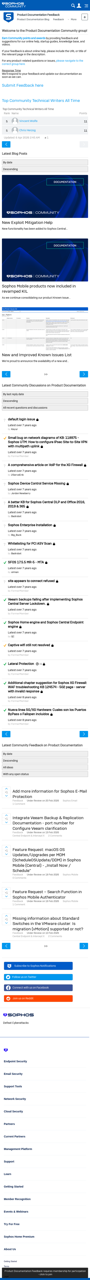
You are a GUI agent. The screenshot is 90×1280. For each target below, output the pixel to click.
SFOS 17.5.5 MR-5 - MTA (26, 562)
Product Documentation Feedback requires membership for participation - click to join (45, 1272)
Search (73, 5)
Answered (5, 562)
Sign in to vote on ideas (6, 789)
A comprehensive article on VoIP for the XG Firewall (45, 465)
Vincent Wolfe (28, 121)
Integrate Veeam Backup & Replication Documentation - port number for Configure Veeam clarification (48, 823)
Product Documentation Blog (33, 19)
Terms (6, 1266)
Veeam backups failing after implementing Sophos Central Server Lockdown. (45, 601)
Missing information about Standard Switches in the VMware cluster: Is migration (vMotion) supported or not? (48, 923)
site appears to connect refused (31, 581)
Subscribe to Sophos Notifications (31, 966)
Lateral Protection (21, 664)
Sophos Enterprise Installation (30, 525)
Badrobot (16, 516)
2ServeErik (17, 474)
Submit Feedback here (22, 85)
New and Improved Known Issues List (37, 354)
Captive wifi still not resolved (29, 645)
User (79, 5)
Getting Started (10, 1261)
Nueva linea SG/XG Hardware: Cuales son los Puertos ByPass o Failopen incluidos (47, 712)
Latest (22, 425)
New (85, 17)
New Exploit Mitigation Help (27, 222)
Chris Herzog (27, 130)
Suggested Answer (5, 438)
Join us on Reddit (19, 998)
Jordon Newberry (21, 493)
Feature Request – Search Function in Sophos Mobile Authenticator (47, 894)
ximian (15, 572)
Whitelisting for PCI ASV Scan (30, 543)
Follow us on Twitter (21, 977)
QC (12, 636)
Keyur (14, 429)
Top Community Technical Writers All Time (41, 100)
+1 (40, 664)
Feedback (58, 19)
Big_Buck (16, 535)
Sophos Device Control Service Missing (36, 483)
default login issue (21, 419)
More (73, 19)
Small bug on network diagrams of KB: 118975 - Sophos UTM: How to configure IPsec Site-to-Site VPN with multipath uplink (47, 442)
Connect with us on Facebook (27, 987)
